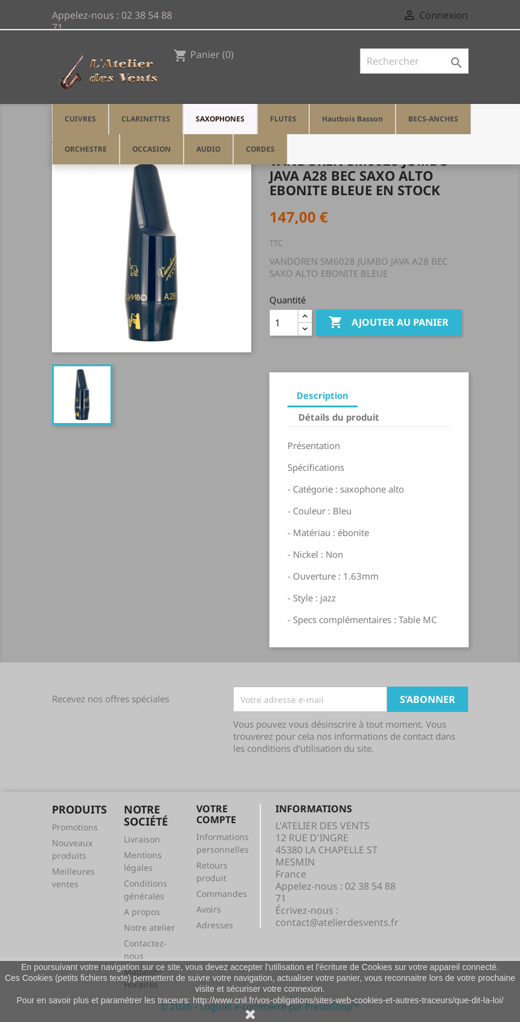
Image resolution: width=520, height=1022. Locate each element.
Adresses (214, 925)
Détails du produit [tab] (338, 417)
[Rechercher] (414, 61)
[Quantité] (283, 322)
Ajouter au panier (389, 323)
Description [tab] (322, 395)
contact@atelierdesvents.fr (337, 922)
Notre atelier (149, 927)
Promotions (75, 827)
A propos (142, 911)
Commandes (221, 893)
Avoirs (208, 909)
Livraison (142, 839)
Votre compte (216, 814)
